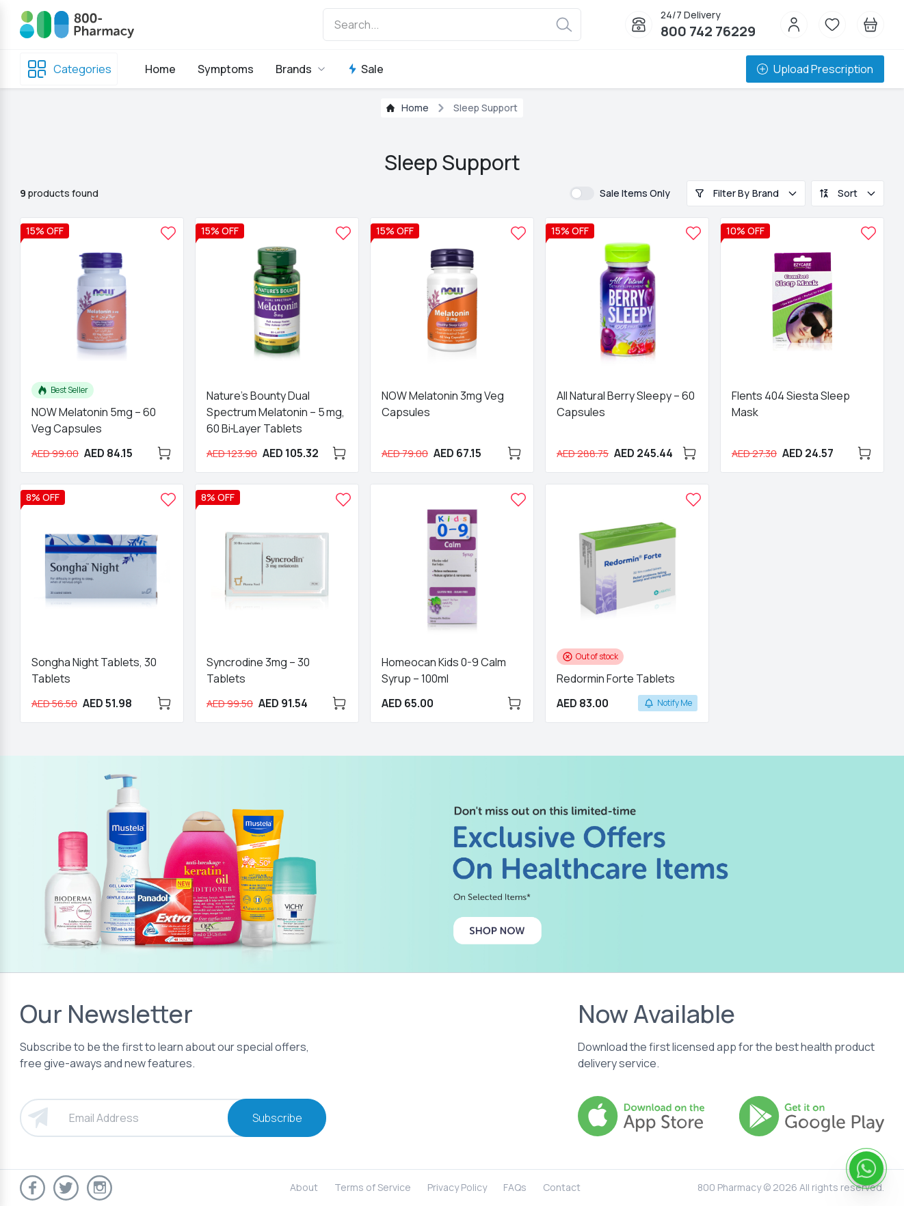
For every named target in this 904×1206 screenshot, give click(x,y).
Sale (365, 69)
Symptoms (226, 69)
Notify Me (667, 703)
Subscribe (277, 1117)
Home (160, 69)
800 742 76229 (708, 31)
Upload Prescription (815, 69)
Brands (300, 69)
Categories (68, 69)
